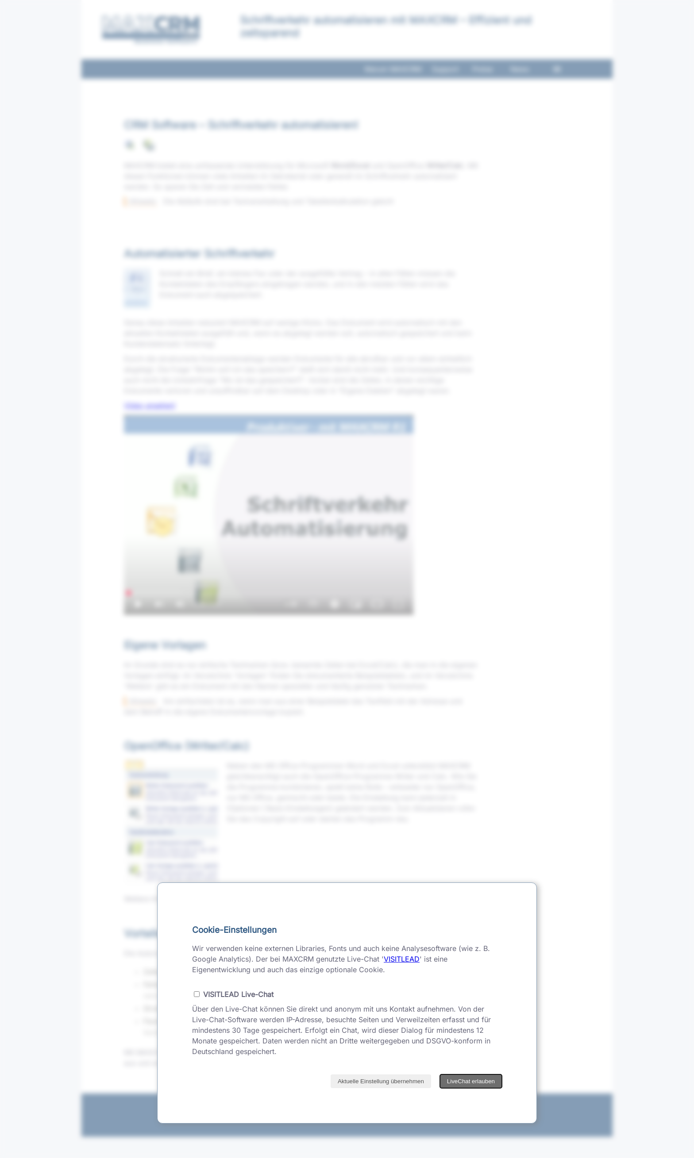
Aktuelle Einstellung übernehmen (381, 1081)
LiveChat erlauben (471, 1081)
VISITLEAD (402, 959)
